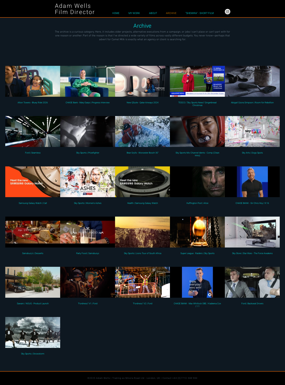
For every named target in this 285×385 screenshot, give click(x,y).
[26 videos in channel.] (142, 212)
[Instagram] (227, 11)
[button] (134, 13)
